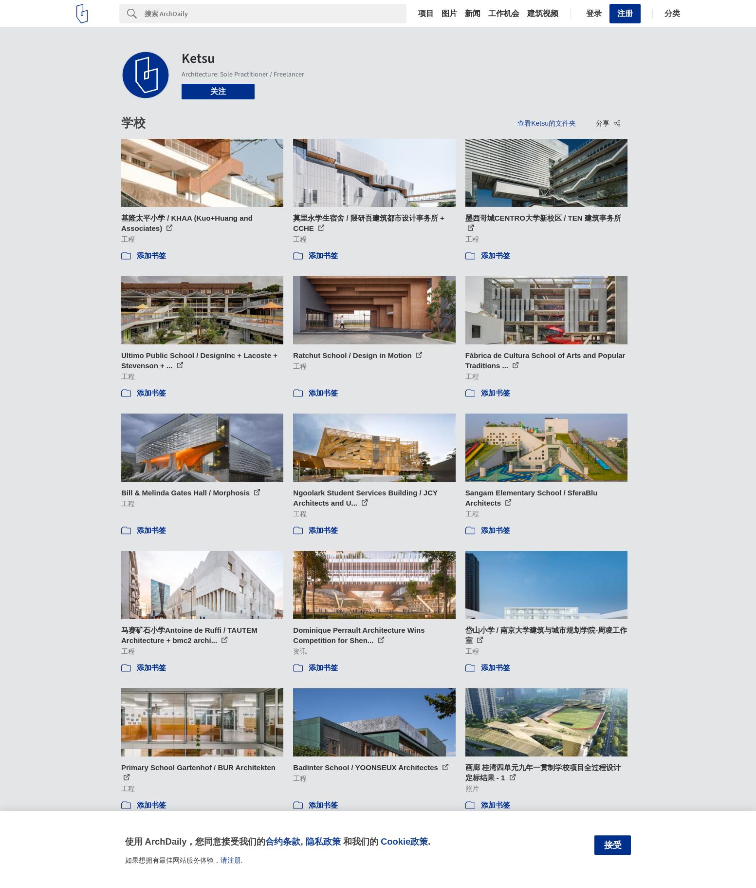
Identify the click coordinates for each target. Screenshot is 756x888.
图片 (449, 14)
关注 (218, 91)
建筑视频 (542, 14)
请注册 (231, 860)
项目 (426, 14)
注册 (625, 13)
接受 (613, 845)
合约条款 (282, 841)
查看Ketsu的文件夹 (546, 123)
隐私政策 (323, 841)
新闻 (472, 14)
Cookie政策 (404, 841)
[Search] (275, 13)
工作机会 (503, 14)
